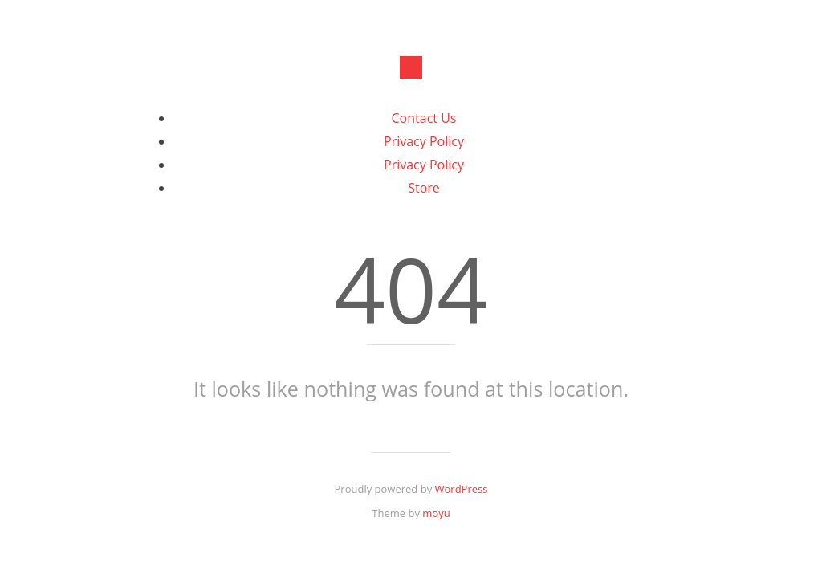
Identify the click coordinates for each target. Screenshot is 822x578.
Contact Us (424, 118)
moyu (436, 513)
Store (424, 188)
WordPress (461, 489)
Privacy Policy (424, 141)
